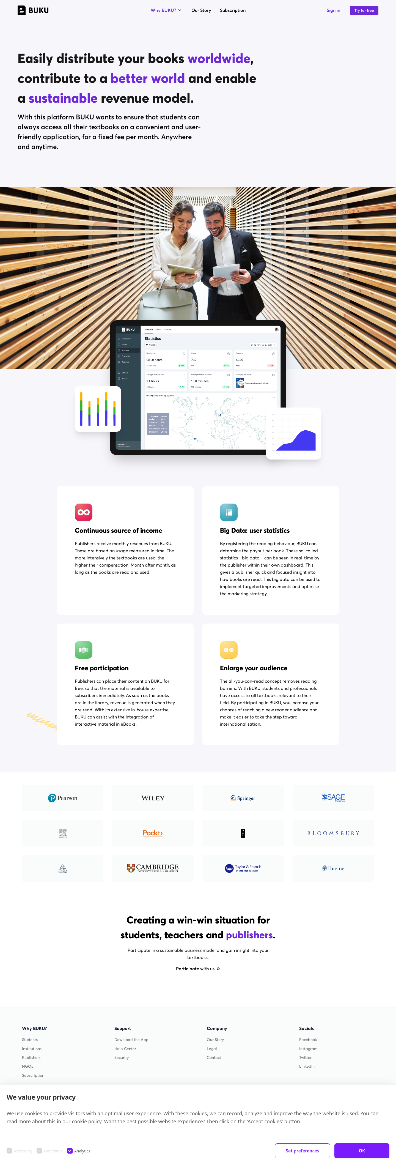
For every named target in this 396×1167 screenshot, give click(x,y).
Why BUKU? (167, 10)
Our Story (201, 10)
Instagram (308, 1048)
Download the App (131, 1039)
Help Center (125, 1048)
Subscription (233, 10)
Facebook (308, 1039)
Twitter (305, 1057)
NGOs (27, 1066)
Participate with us (198, 968)
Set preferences (302, 1151)
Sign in (333, 10)
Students (30, 1039)
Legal (212, 1048)
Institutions (32, 1048)
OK (362, 1151)
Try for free (364, 10)
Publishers (31, 1057)
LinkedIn (307, 1066)
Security (121, 1057)
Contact (214, 1057)
